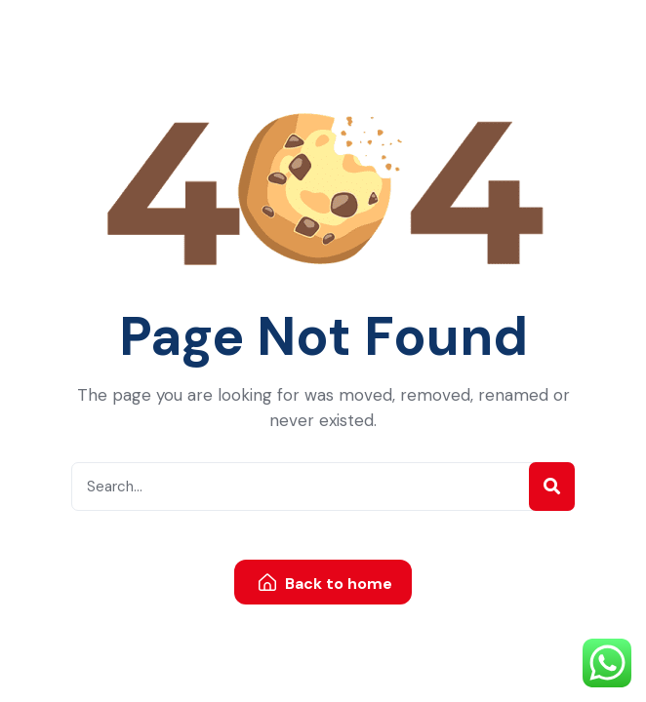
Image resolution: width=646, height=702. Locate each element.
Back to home (325, 583)
